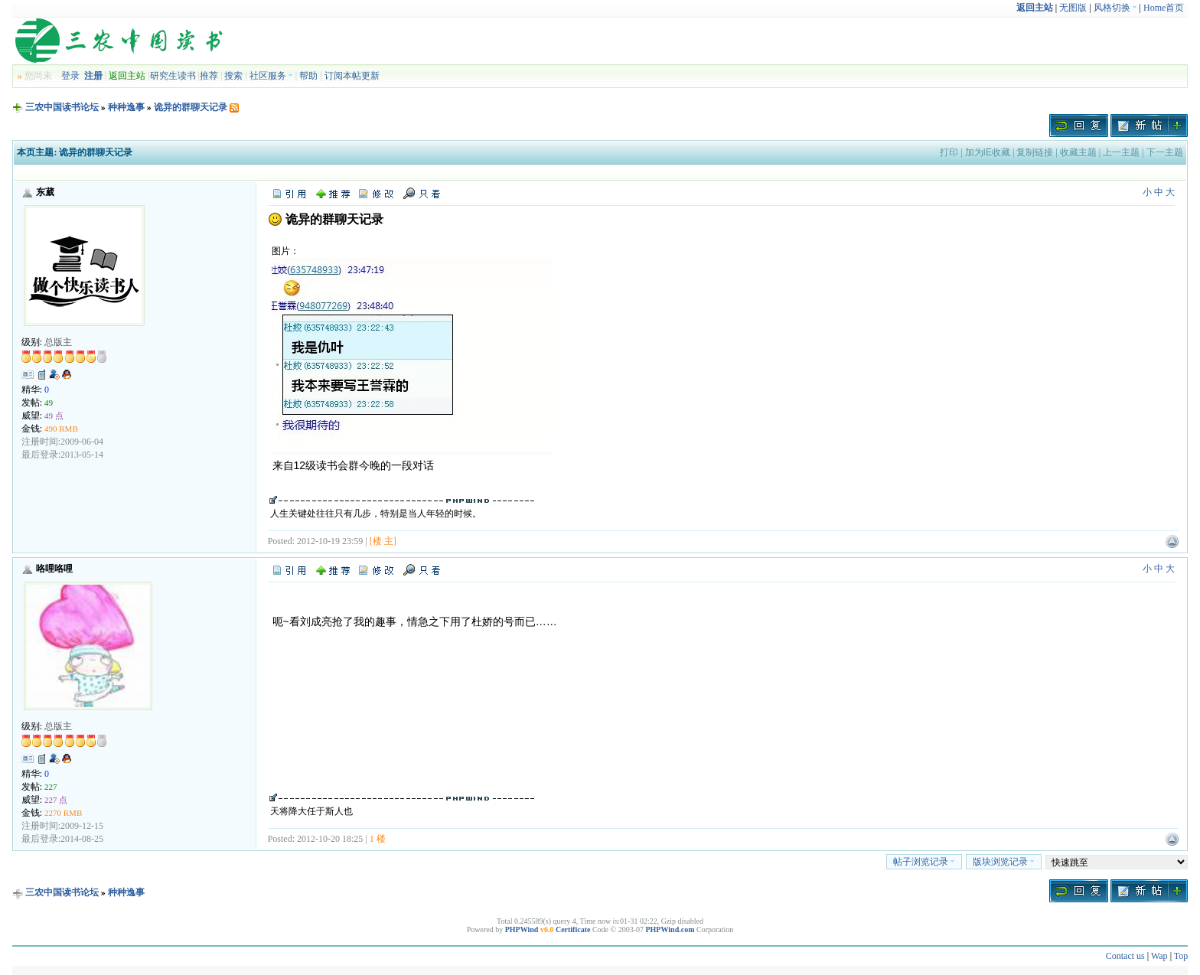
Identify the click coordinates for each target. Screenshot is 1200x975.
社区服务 (271, 75)
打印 (949, 152)
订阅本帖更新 (352, 75)
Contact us (1125, 956)
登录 (70, 75)
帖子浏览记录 (924, 861)
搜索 (233, 75)
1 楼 (378, 838)
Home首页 (1163, 7)
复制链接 (1034, 152)
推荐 (209, 75)
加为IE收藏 (987, 152)
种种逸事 (126, 107)
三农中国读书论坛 (62, 107)
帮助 (308, 75)
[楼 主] (383, 541)
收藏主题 (1078, 152)
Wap (1159, 956)
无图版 (1073, 7)
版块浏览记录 (1004, 861)
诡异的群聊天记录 (190, 107)
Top (1181, 956)
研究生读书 (173, 75)
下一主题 (1164, 152)
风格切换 (1115, 7)
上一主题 (1121, 152)
